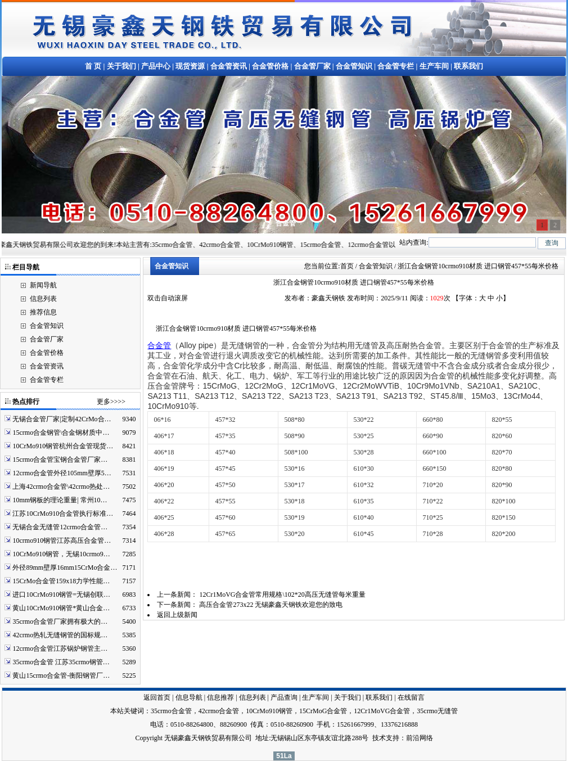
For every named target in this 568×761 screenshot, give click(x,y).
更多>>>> (111, 402)
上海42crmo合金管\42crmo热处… (61, 486)
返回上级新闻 (177, 615)
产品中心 (155, 66)
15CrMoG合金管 (323, 711)
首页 (347, 266)
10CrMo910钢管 (269, 711)
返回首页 (156, 697)
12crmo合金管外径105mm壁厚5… (61, 473)
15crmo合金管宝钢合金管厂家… (59, 459)
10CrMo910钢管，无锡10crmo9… (61, 554)
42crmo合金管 (219, 711)
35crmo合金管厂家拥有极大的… (59, 621)
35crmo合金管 (171, 711)
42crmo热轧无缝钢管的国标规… (59, 635)
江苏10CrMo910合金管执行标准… (62, 513)
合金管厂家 (312, 66)
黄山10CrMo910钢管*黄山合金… (61, 608)
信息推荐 (220, 697)
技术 (379, 738)
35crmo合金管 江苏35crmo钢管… (60, 662)
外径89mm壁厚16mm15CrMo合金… (64, 567)
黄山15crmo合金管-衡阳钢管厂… (61, 675)
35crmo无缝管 (437, 711)
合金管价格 (270, 66)
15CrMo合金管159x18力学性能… (61, 581)
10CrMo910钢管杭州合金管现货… (62, 446)
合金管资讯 (228, 66)
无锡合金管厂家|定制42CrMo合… (61, 419)
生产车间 (434, 66)
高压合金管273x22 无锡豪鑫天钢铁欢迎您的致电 (270, 605)
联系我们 (468, 66)
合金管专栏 (395, 66)
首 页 (93, 66)
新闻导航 (43, 285)
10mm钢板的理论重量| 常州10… (59, 500)
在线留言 (411, 697)
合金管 (159, 345)
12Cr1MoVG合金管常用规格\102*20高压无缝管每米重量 (282, 594)
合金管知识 (354, 66)
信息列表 (43, 299)
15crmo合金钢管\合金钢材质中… (60, 432)
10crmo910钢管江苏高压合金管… (61, 540)
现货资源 (190, 66)
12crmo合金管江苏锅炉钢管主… (59, 648)
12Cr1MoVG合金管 (382, 711)
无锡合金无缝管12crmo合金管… (59, 527)
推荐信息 (43, 312)
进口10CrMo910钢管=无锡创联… (61, 594)
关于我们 (121, 66)
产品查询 (284, 697)
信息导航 (188, 697)
